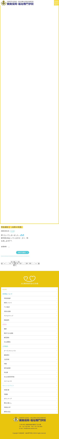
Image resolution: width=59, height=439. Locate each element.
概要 (5, 329)
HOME (4, 289)
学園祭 (6, 394)
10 (20, 263)
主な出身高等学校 (9, 377)
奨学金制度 (7, 368)
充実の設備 (7, 311)
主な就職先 (7, 342)
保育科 (4, 324)
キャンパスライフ (8, 385)
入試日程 (6, 359)
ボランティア (8, 398)
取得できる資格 (8, 333)
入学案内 (5, 346)
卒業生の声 (7, 407)
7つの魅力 (7, 307)
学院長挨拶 (7, 298)
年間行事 (6, 390)
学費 (5, 363)
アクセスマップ (8, 315)
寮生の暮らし (8, 403)
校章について (8, 302)
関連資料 (6, 320)
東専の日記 (7, 411)
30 (30, 263)
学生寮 (6, 372)
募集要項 (6, 355)
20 (27, 263)
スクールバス (8, 381)
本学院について (7, 294)
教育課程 (6, 337)
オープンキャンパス (10, 350)
